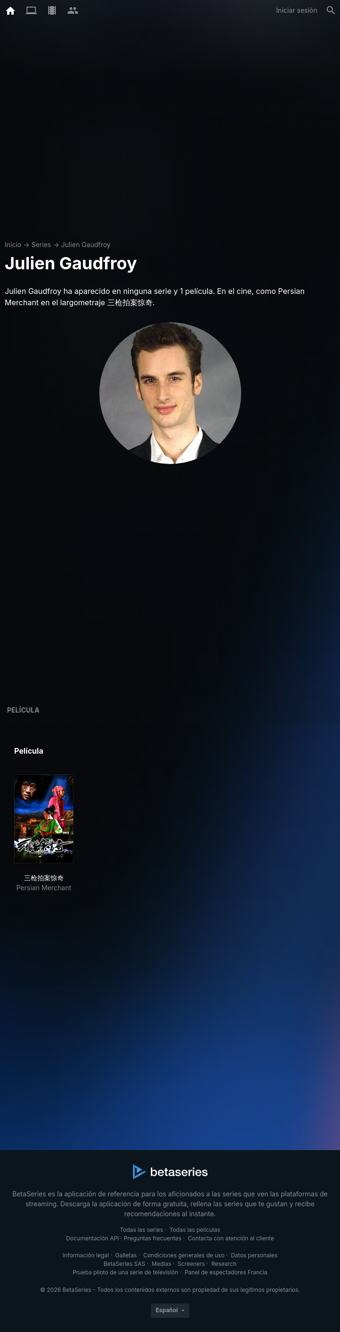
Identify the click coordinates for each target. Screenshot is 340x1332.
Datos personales (254, 1255)
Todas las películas (194, 1229)
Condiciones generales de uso (184, 1255)
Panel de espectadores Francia (225, 1272)
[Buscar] (331, 10)
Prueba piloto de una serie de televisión (125, 1272)
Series (41, 245)
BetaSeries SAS (124, 1263)
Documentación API (92, 1238)
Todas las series (141, 1229)
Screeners (191, 1263)
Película (23, 710)
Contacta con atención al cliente (231, 1238)
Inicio (13, 245)
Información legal (85, 1255)
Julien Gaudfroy (86, 245)
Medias (161, 1263)
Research (223, 1263)
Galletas (126, 1255)
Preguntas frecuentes (153, 1238)
